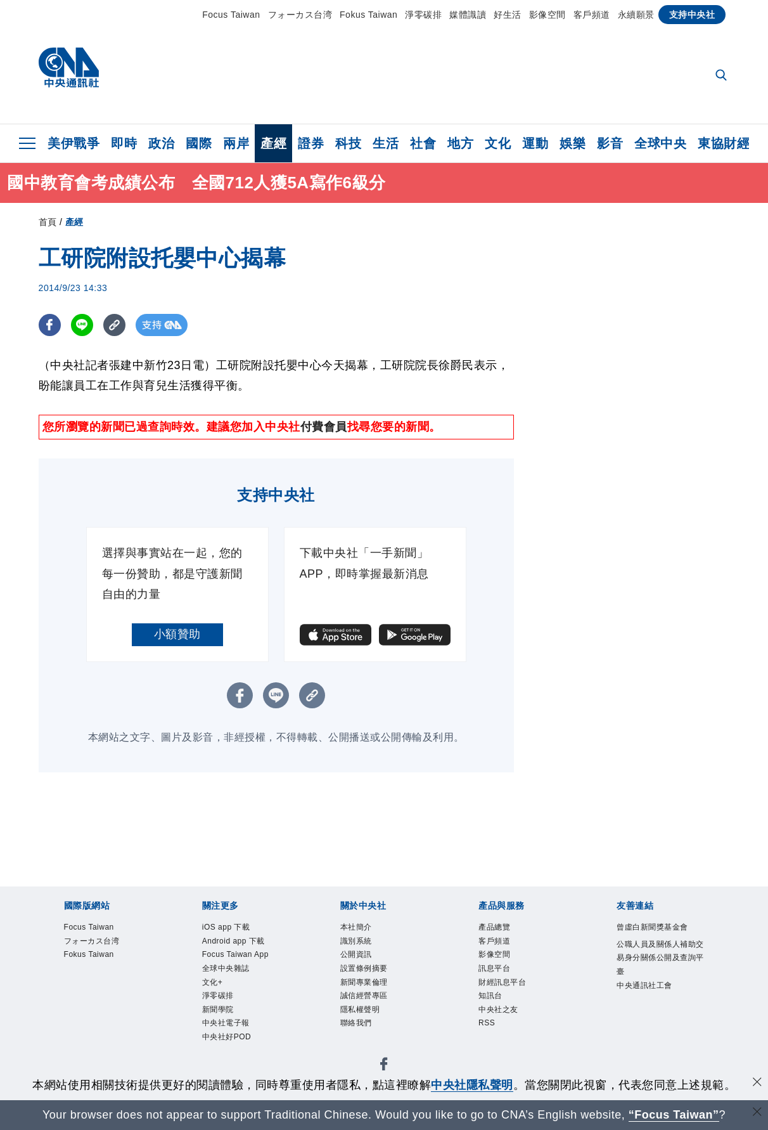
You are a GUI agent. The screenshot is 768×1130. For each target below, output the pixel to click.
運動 (535, 143)
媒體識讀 (467, 14)
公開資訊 (362, 962)
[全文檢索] (722, 76)
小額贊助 (177, 634)
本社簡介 (362, 929)
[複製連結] (114, 325)
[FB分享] (50, 325)
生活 (386, 143)
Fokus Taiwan (368, 14)
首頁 (48, 222)
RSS (490, 1047)
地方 (460, 143)
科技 (348, 143)
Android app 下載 (240, 955)
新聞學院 (224, 1064)
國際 (199, 143)
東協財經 (724, 143)
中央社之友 (506, 1030)
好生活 (508, 14)
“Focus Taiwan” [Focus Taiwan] (674, 1114)
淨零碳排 (423, 14)
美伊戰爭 (73, 143)
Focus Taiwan (231, 14)
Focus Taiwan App (237, 988)
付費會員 (323, 426)
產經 (273, 143)
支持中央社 (692, 15)
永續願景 (636, 14)
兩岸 (236, 143)
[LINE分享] (82, 325)
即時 (124, 143)
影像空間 (547, 14)
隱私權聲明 (368, 1030)
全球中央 (660, 143)
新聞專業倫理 (373, 996)
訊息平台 (500, 979)
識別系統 (362, 946)
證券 (311, 143)
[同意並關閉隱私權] (757, 1083)
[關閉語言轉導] (757, 1113)
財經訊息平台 (511, 996)
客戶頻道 (591, 14)
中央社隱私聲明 (472, 1085)
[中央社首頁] (69, 71)
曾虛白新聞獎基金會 (655, 937)
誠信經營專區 (373, 1013)
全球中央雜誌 (235, 1013)
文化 (498, 143)
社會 (423, 143)
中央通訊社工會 (655, 1030)
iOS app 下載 (236, 929)
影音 (610, 143)
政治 (161, 143)
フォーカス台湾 (300, 14)
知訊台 (495, 1013)
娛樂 (573, 143)
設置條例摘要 (373, 979)
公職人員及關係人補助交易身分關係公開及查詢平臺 (655, 988)
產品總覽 (500, 929)
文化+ (216, 1030)
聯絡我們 (362, 1047)
